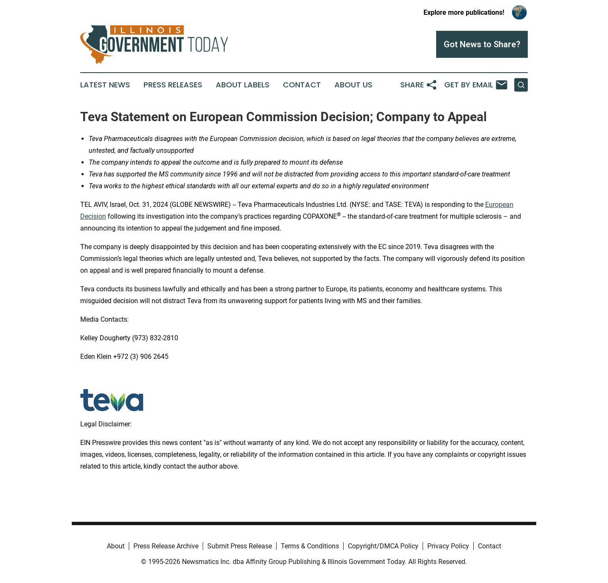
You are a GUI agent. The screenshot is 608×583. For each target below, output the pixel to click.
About (116, 546)
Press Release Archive (165, 546)
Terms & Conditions (310, 546)
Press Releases (173, 84)
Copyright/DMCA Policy (383, 546)
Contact (302, 84)
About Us (353, 84)
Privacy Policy (448, 546)
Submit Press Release (239, 546)
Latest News (105, 84)
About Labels (242, 84)
